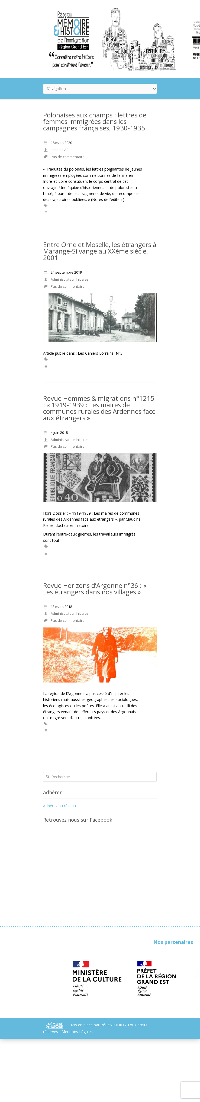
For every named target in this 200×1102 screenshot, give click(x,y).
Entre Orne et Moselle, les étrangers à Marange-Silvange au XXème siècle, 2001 (99, 251)
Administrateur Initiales (70, 279)
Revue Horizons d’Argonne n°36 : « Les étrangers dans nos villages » (95, 588)
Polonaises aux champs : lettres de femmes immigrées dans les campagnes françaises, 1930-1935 (94, 121)
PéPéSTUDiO (113, 1024)
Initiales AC (60, 149)
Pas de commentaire (68, 156)
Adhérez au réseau (59, 805)
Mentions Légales (77, 1031)
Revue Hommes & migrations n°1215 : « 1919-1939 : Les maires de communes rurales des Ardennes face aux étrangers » (99, 408)
